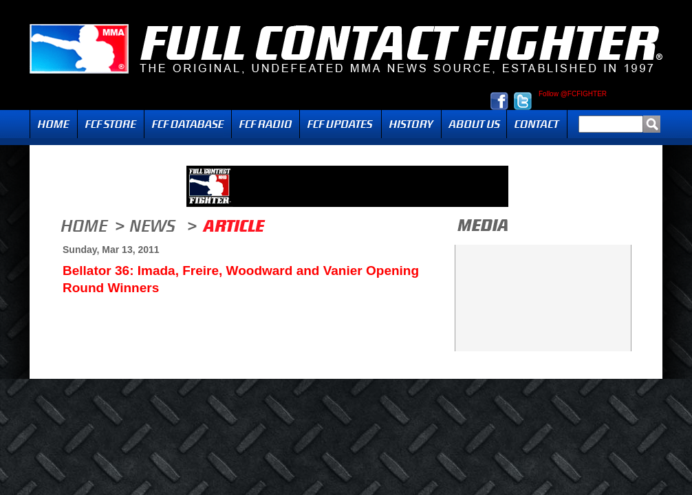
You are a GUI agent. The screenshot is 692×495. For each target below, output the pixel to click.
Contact (537, 124)
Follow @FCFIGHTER (573, 94)
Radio (265, 124)
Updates (340, 124)
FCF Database (187, 124)
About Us (474, 124)
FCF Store (111, 124)
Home (53, 124)
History (411, 124)
